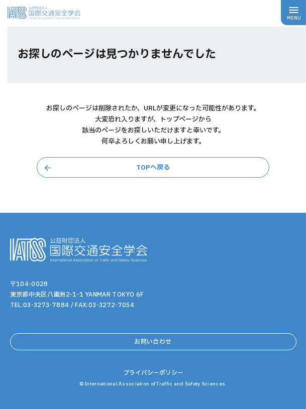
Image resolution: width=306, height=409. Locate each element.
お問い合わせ (152, 341)
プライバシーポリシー (153, 372)
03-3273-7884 (46, 305)
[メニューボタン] (293, 12)
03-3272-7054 (111, 305)
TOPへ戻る (153, 168)
